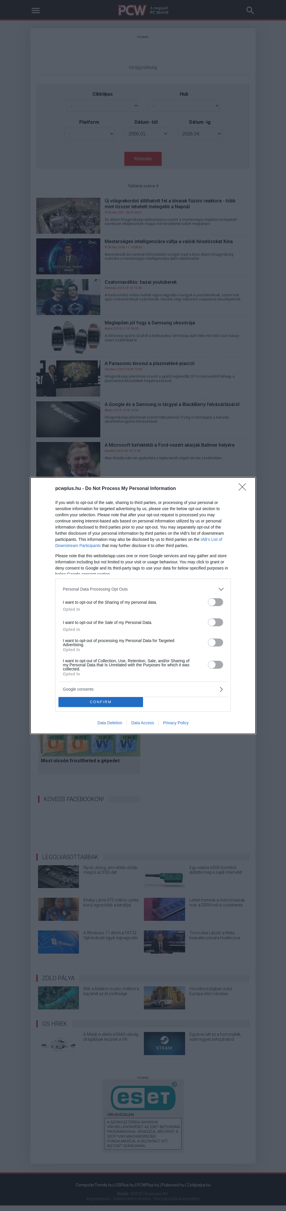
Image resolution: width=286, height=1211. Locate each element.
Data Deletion (109, 722)
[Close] (244, 488)
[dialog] (143, 605)
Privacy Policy (176, 722)
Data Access (142, 722)
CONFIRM (101, 701)
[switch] (215, 602)
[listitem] (143, 589)
